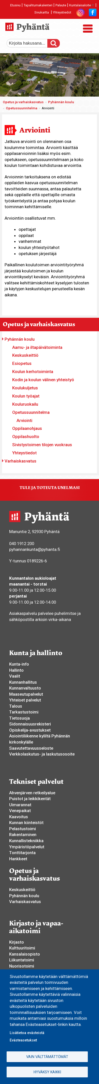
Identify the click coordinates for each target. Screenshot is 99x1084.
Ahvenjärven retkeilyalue (32, 792)
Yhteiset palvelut (25, 700)
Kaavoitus (18, 816)
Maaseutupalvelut (26, 694)
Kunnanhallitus (23, 682)
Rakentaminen (22, 834)
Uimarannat (20, 804)
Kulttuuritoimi (22, 947)
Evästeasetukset (23, 1040)
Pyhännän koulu (61, 102)
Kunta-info (19, 664)
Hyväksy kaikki (47, 1072)
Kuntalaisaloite (81, 5)
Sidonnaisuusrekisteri (30, 723)
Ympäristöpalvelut (26, 846)
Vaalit (14, 676)
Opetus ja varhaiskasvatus (23, 102)
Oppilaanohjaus (27, 428)
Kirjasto (16, 942)
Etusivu (15, 5)
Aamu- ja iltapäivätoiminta (37, 347)
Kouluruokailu (25, 404)
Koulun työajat (25, 396)
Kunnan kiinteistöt (26, 822)
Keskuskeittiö (25, 355)
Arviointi (24, 420)
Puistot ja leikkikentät (30, 798)
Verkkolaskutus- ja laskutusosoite (42, 754)
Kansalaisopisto (24, 954)
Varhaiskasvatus (20, 461)
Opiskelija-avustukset (30, 730)
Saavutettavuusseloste (31, 748)
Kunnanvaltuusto (25, 688)
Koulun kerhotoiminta (32, 371)
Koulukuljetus (25, 387)
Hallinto (16, 670)
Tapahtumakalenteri (38, 5)
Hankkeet (18, 858)
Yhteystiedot (62, 12)
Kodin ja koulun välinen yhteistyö (43, 379)
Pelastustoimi (22, 828)
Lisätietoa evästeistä (27, 1033)
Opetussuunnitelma (21, 108)
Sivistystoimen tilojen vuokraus (42, 444)
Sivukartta (41, 12)
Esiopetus (22, 363)
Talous (15, 706)
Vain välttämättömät (47, 1057)
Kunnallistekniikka (26, 840)
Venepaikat (20, 810)
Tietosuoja (19, 718)
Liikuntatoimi (21, 959)
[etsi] (31, 43)
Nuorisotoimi (21, 966)
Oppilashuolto (25, 436)
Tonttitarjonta (22, 852)
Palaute (60, 5)
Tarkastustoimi (23, 712)
